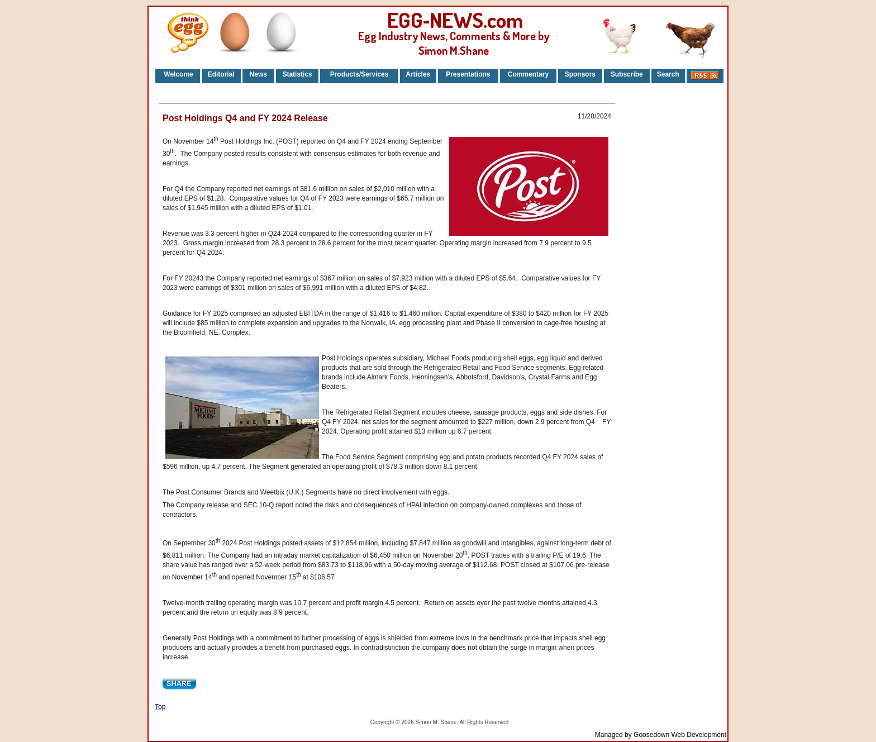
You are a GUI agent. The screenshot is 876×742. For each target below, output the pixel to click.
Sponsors (580, 74)
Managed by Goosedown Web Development (660, 735)
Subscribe (627, 74)
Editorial (221, 74)
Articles (418, 74)
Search (668, 74)
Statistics (297, 74)
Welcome (177, 74)
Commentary (528, 74)
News (258, 74)
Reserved (496, 722)
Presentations (468, 74)
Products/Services (359, 74)
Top (160, 707)
